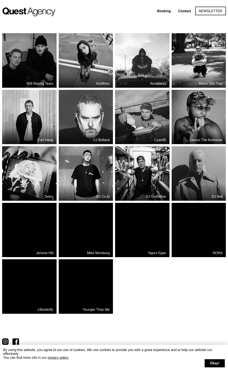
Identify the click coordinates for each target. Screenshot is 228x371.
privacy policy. (58, 357)
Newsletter (210, 11)
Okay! (214, 363)
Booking (164, 11)
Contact (184, 11)
